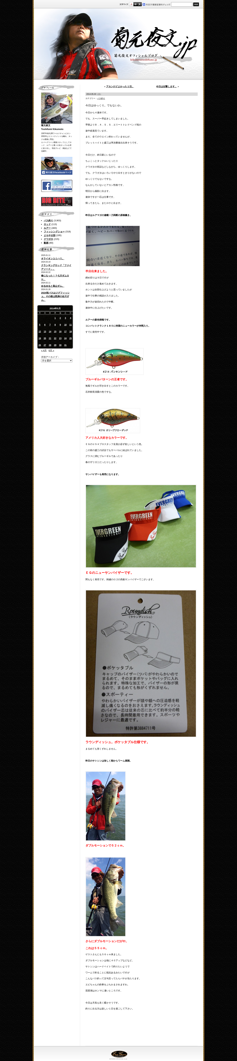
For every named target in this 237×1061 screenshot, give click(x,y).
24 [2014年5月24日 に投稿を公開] (65, 338)
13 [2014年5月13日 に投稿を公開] (45, 331)
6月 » (51, 350)
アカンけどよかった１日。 (120, 86)
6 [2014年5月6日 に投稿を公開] (45, 325)
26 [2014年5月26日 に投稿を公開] (40, 345)
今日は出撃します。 (166, 86)
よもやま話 (49, 235)
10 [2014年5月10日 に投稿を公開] (65, 325)
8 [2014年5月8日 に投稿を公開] (55, 325)
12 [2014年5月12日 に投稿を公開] (40, 331)
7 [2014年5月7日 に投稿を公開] (50, 325)
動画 (46, 242)
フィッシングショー (54, 231)
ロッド (47, 224)
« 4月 (44, 350)
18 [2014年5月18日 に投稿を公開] (70, 331)
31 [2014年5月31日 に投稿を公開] (65, 345)
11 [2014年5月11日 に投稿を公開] (70, 325)
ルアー (47, 228)
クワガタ (48, 239)
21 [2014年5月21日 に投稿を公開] (50, 338)
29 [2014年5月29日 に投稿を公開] (55, 345)
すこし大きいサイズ (135, 4)
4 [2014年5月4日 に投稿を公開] (70, 318)
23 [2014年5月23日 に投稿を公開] (60, 338)
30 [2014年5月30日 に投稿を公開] (60, 345)
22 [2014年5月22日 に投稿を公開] (55, 338)
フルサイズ (139, 4)
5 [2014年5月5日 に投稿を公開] (39, 325)
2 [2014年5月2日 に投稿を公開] (60, 318)
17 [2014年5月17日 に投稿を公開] (65, 331)
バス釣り (48, 220)
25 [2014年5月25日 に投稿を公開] (70, 338)
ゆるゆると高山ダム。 (52, 286)
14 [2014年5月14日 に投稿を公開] (50, 331)
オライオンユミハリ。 (52, 258)
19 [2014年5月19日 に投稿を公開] (40, 338)
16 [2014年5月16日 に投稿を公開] (60, 331)
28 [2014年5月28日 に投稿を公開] (50, 345)
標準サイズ (131, 4)
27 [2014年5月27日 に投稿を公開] (45, 345)
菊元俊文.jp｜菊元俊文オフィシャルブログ (118, 44)
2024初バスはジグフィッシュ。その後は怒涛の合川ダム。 (55, 296)
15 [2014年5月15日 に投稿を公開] (55, 331)
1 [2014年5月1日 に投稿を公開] (55, 318)
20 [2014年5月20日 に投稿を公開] (45, 338)
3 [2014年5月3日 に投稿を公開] (65, 318)
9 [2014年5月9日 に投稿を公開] (60, 325)
